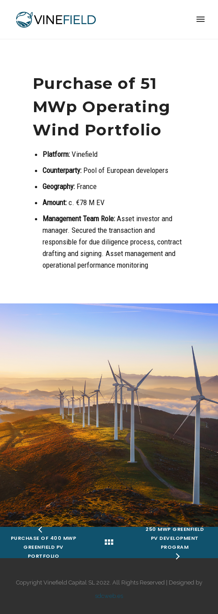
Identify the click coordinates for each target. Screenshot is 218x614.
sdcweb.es (109, 596)
